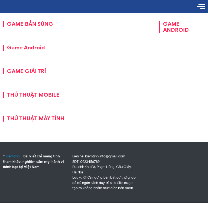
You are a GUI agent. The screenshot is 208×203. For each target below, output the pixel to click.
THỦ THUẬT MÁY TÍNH (35, 118)
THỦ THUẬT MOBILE (33, 94)
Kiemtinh (13, 156)
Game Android (26, 47)
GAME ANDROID (176, 27)
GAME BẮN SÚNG (30, 24)
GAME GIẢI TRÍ (26, 71)
